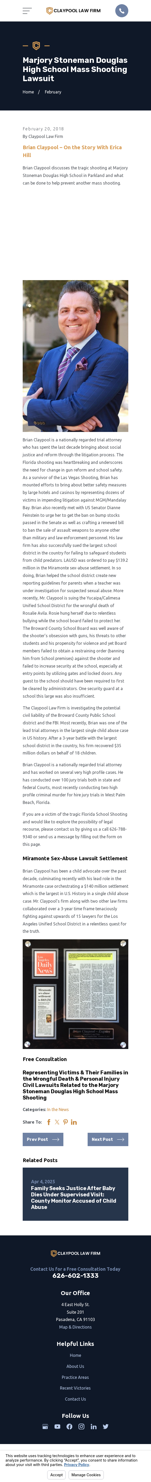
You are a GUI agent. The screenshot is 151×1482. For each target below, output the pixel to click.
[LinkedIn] (93, 1426)
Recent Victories (75, 1388)
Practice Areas (75, 1377)
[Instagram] (81, 1426)
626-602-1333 (75, 1275)
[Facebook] (69, 1426)
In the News (58, 1109)
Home (75, 1355)
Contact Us (75, 1399)
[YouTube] (57, 1426)
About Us (75, 1366)
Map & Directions (75, 1327)
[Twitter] (105, 1426)
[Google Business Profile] (45, 1426)
